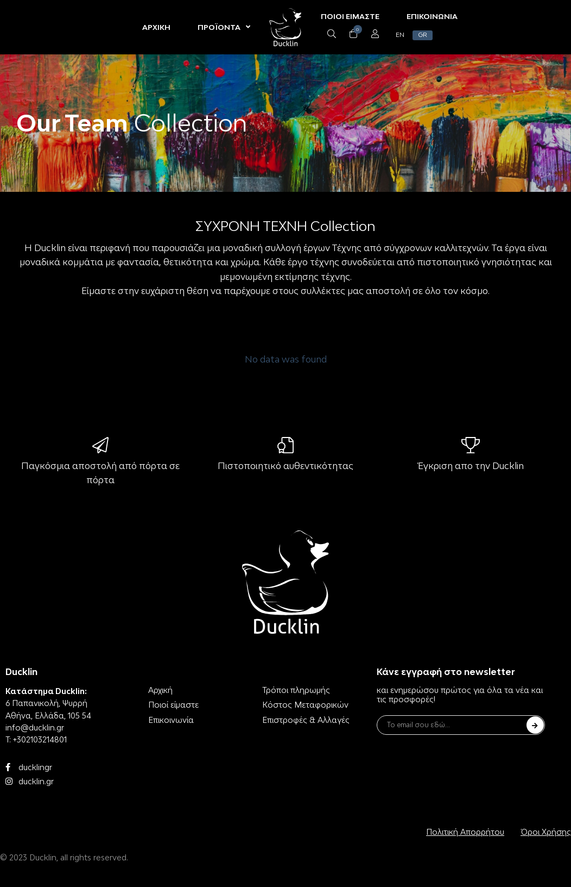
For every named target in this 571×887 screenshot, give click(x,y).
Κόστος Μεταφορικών (305, 704)
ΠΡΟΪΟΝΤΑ (224, 27)
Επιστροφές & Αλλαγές (306, 719)
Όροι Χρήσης (546, 831)
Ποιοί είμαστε (173, 704)
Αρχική (160, 690)
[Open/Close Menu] (374, 33)
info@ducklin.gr (34, 727)
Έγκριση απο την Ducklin (470, 465)
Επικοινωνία (171, 719)
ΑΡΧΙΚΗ (157, 27)
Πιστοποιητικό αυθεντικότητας (285, 465)
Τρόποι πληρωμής (296, 690)
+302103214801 (40, 739)
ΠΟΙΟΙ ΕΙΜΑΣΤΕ (349, 16)
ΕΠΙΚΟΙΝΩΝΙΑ (431, 16)
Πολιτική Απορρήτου (465, 831)
